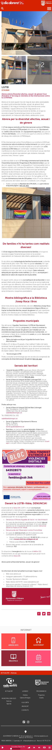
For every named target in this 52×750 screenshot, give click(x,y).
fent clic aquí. (24, 185)
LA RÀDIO (25, 691)
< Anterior (34, 747)
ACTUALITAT (5, 673)
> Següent (39, 747)
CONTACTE (25, 710)
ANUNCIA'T (25, 706)
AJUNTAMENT (38, 641)
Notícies (14, 673)
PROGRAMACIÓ (41, 691)
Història (25, 695)
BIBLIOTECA (13, 658)
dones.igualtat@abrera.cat (15, 427)
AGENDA (38, 658)
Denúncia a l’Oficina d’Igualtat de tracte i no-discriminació (27, 520)
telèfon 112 (37, 551)
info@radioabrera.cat (29, 741)
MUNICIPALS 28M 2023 (9, 698)
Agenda (9, 704)
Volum (28, 747)
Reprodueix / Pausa (2, 747)
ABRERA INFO (13, 641)
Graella (41, 698)
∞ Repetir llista (44, 747)
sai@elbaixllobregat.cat (14, 413)
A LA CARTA (25, 702)
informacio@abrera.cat (41, 736)
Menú (49, 747)
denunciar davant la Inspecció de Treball (26, 526)
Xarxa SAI (17, 508)
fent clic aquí (37, 359)
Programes (41, 695)
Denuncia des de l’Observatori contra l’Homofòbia (24, 530)
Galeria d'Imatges (25, 698)
